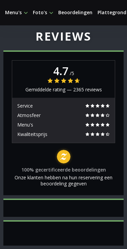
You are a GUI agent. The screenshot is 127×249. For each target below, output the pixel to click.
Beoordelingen (75, 12)
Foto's (43, 12)
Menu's (16, 12)
